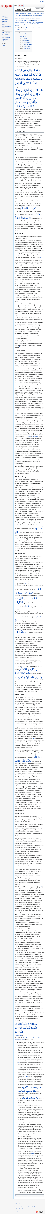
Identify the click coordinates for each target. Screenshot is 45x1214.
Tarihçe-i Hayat (33, 15)
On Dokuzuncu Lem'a (28, 28)
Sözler (41, 13)
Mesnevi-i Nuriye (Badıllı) (26, 22)
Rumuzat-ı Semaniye (21, 24)
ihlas (34, 738)
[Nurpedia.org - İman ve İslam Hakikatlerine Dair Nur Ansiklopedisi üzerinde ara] (39, 8)
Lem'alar (23, 15)
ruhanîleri (28, 436)
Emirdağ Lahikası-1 (30, 18)
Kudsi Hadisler (22, 13)
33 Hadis (34, 13)
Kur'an (16, 13)
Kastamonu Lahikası (20, 18)
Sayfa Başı (19, 1035)
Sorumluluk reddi (18, 1211)
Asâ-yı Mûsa (30, 17)
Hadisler (29, 13)
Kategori (17, 1196)
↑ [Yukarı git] (18, 1042)
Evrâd (38, 13)
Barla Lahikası (37, 17)
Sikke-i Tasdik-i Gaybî (26, 20)
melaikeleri (35, 436)
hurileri (32, 1153)
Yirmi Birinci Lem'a (20, 30)
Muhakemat (35, 20)
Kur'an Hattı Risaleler (31, 24)
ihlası (16, 386)
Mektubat (18, 15)
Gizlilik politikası (18, 1203)
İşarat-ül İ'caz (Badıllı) (38, 22)
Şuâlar (27, 15)
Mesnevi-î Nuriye (22, 17)
